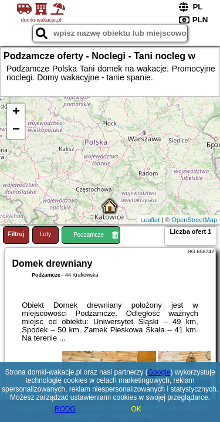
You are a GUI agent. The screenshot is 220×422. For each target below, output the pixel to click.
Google (159, 372)
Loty (45, 234)
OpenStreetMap (194, 219)
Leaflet (150, 219)
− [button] (16, 130)
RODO (65, 409)
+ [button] (16, 112)
